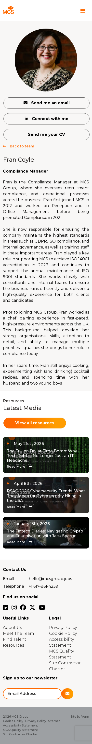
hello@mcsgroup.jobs (50, 578)
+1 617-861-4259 (43, 586)
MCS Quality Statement (20, 730)
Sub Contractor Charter (20, 734)
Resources (13, 645)
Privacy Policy (63, 627)
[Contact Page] (73, 10)
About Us (12, 627)
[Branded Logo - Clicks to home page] (18, 11)
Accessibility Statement (20, 725)
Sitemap (54, 721)
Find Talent (14, 639)
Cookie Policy (63, 633)
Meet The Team (18, 633)
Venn (85, 716)
